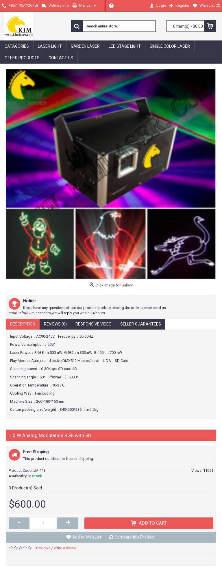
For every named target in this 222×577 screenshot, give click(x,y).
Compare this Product (135, 537)
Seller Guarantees (140, 324)
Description (22, 324)
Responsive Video (93, 324)
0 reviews (42, 548)
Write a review (65, 548)
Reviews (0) (55, 324)
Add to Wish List (86, 537)
